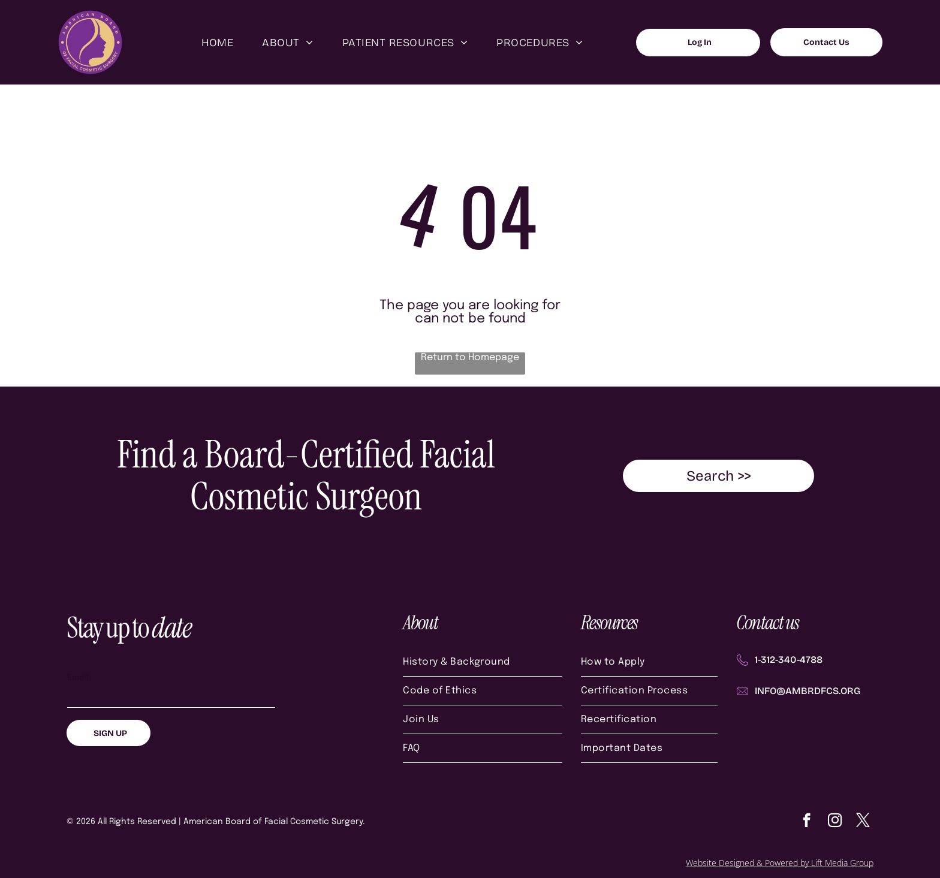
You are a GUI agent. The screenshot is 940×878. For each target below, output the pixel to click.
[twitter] (862, 822)
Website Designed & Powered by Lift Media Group (779, 862)
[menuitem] (217, 42)
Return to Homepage (470, 357)
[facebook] (806, 822)
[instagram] (834, 822)
